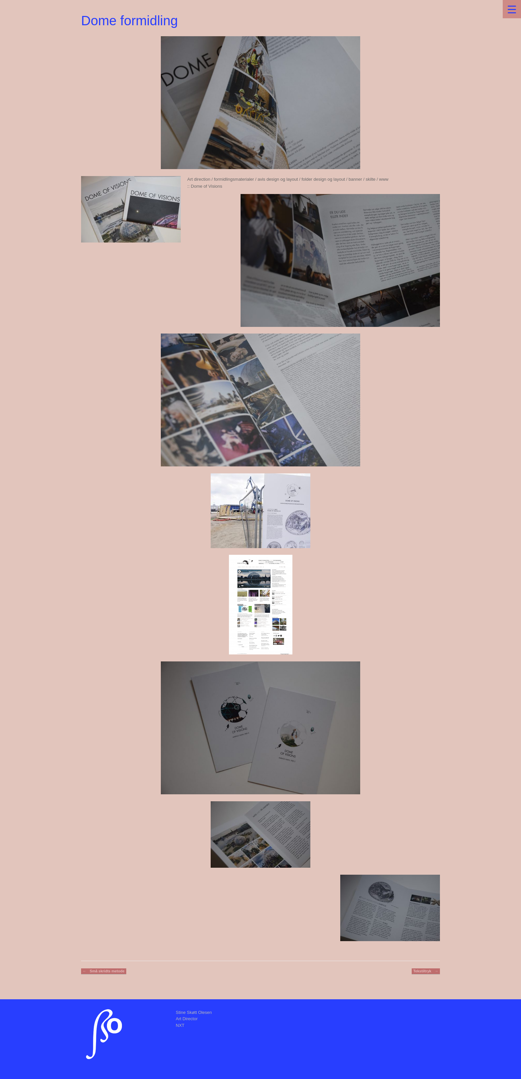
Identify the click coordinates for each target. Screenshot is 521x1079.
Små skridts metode (104, 971)
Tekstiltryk (425, 971)
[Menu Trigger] (512, 9)
